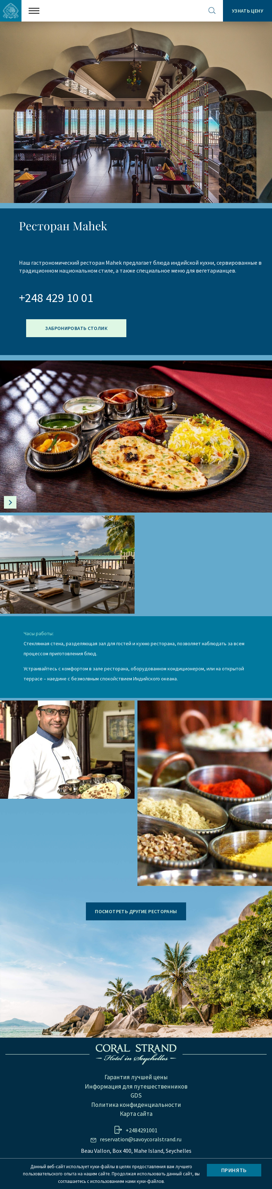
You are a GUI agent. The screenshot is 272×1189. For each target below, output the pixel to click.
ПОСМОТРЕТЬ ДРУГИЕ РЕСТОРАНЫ (136, 911)
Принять (234, 1170)
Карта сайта (136, 1114)
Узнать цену (247, 11)
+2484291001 (141, 1130)
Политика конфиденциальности (136, 1105)
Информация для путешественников (136, 1086)
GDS (136, 1095)
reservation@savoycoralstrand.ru (140, 1139)
